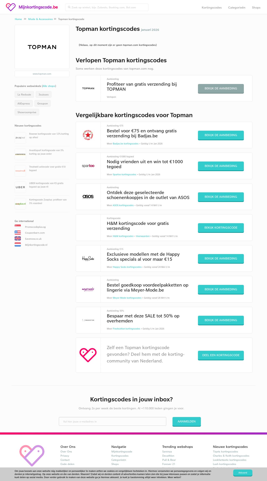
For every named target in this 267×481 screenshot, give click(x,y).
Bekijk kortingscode (220, 227)
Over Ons (66, 451)
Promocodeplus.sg (35, 226)
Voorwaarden (143, 236)
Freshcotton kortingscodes (126, 328)
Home (18, 19)
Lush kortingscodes (224, 464)
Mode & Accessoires (40, 19)
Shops (256, 7)
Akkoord (242, 472)
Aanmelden (187, 421)
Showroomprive (27, 112)
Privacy (64, 455)
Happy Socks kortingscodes (127, 267)
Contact (64, 459)
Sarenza (167, 451)
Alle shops (49, 86)
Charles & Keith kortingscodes (231, 455)
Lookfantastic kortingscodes (229, 459)
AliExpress (24, 103)
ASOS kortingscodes (123, 205)
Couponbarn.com (35, 232)
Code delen (67, 464)
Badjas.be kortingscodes (126, 143)
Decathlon (168, 455)
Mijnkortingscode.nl (36, 244)
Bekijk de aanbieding (221, 88)
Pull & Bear (169, 459)
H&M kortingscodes (123, 236)
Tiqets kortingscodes (225, 451)
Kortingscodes (212, 7)
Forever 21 (168, 464)
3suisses (44, 94)
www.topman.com (42, 73)
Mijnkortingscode (121, 451)
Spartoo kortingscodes (124, 174)
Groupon (42, 103)
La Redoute (24, 94)
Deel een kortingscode (220, 355)
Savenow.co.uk (33, 238)
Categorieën (237, 7)
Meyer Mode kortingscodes (127, 297)
